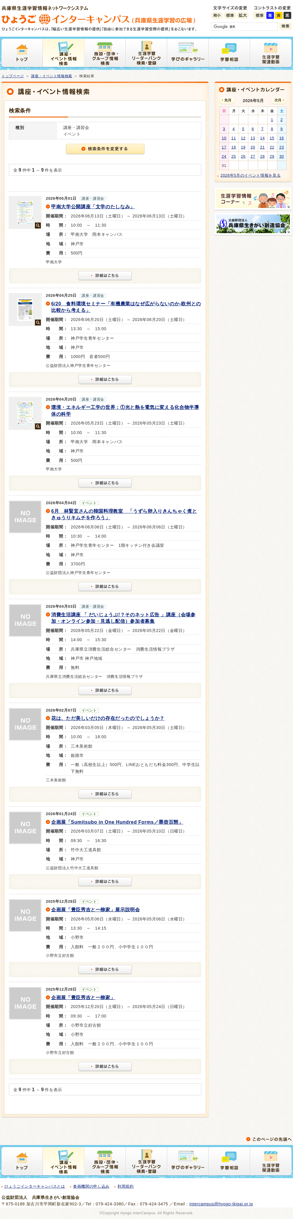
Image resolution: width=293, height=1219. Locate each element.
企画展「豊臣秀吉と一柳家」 (83, 997)
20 (252, 147)
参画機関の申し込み (91, 1186)
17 (224, 147)
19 (243, 147)
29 (272, 156)
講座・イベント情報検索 (51, 76)
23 (281, 147)
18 (233, 147)
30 (281, 156)
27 (252, 156)
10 (224, 138)
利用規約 (125, 1186)
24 (224, 156)
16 (281, 138)
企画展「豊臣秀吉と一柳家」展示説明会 (95, 909)
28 (262, 156)
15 (272, 138)
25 (233, 156)
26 (243, 156)
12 (243, 138)
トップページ (12, 76)
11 (233, 138)
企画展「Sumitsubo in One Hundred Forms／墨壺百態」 (117, 822)
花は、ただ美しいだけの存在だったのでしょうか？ (108, 718)
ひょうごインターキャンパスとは (34, 1186)
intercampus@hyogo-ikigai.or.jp (221, 1204)
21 (262, 147)
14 (262, 138)
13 (252, 138)
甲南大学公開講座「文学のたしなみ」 (93, 206)
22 (272, 147)
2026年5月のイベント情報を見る (250, 175)
